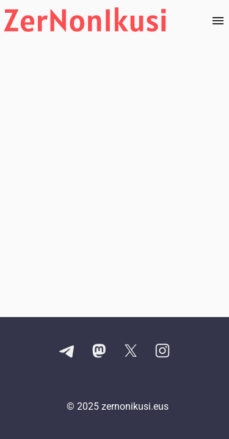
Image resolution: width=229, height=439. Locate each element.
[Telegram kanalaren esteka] (67, 352)
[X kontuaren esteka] (130, 352)
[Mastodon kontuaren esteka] (99, 352)
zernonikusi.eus (135, 406)
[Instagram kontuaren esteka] (162, 352)
